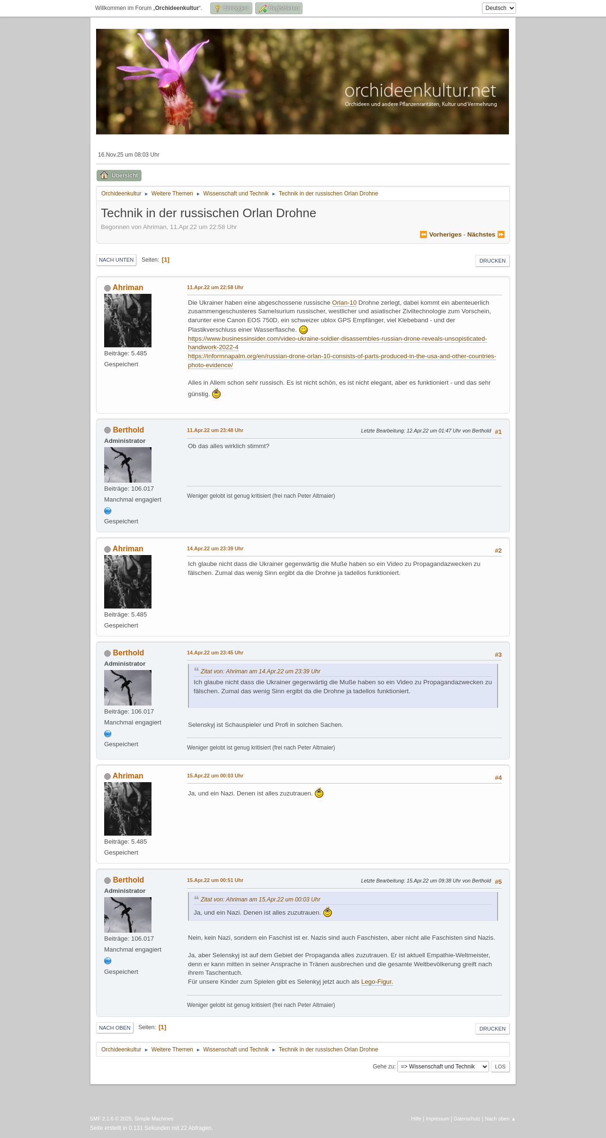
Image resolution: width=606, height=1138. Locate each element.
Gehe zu (383, 1066)
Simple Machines (153, 1118)
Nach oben (115, 1028)
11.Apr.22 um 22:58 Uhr (215, 287)
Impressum (437, 1118)
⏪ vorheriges (440, 234)
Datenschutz (467, 1118)
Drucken (493, 261)
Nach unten (116, 260)
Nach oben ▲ (500, 1118)
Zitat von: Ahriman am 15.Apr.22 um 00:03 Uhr (261, 899)
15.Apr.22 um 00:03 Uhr (215, 775)
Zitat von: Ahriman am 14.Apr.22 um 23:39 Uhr (261, 671)
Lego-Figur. (377, 981)
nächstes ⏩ (486, 234)
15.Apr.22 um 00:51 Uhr (215, 880)
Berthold (128, 430)
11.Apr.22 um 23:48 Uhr (215, 430)
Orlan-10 (344, 302)
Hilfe (416, 1118)
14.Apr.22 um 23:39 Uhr (215, 548)
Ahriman (128, 287)
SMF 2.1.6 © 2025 (111, 1118)
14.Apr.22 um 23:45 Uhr (215, 652)
